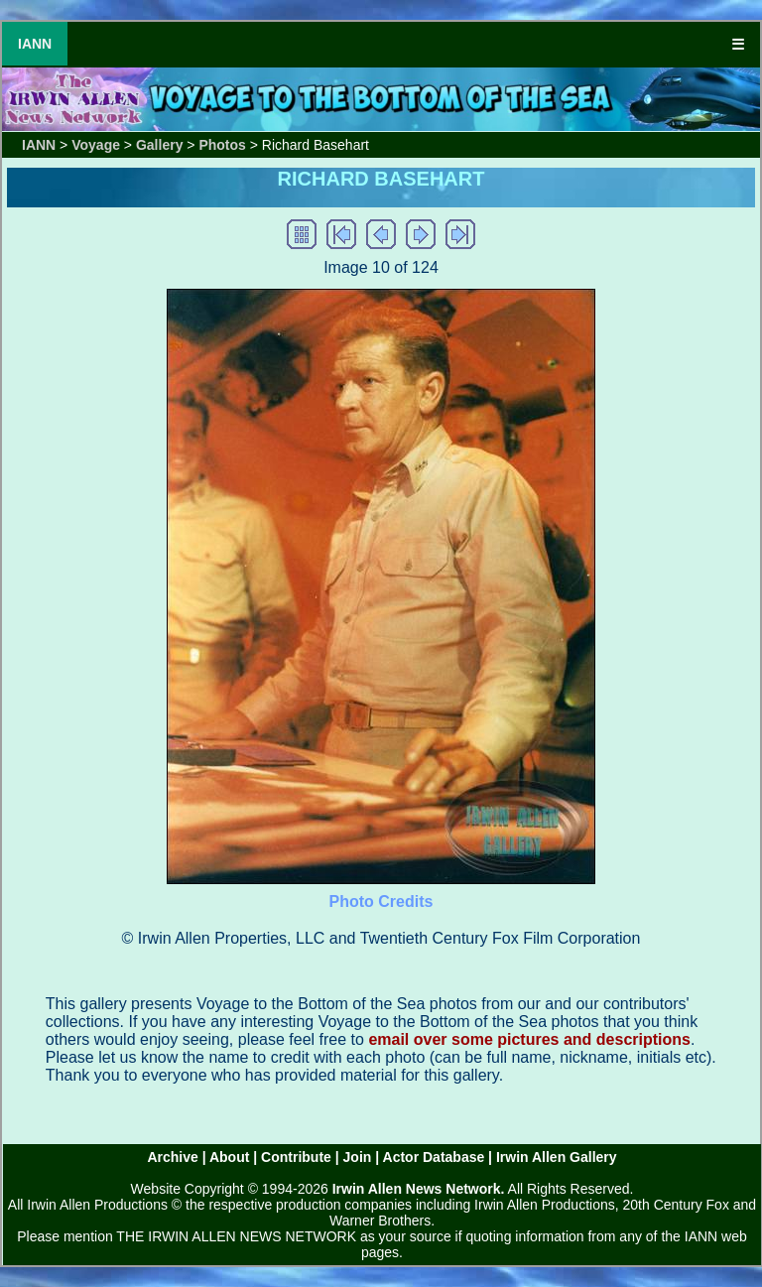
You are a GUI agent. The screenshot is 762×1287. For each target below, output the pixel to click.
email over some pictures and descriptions (529, 1039)
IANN (35, 44)
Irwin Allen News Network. (418, 1189)
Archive (172, 1157)
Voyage (95, 145)
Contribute (296, 1157)
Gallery (159, 145)
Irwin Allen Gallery (556, 1157)
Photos (221, 145)
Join (357, 1157)
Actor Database (434, 1157)
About (229, 1157)
